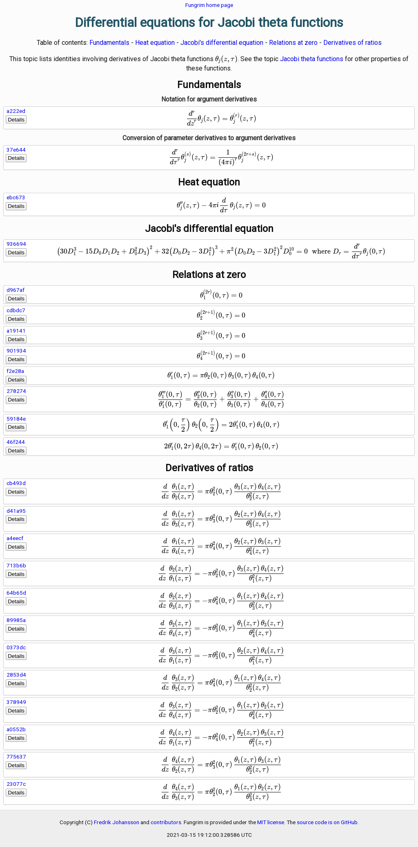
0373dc (16, 647)
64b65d (16, 592)
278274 (16, 391)
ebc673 (16, 197)
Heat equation (155, 42)
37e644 (16, 149)
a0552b (16, 729)
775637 (16, 756)
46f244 (16, 442)
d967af (15, 290)
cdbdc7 (16, 310)
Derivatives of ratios (352, 42)
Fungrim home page (209, 5)
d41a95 (16, 510)
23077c (16, 784)
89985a (16, 620)
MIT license (270, 822)
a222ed (16, 111)
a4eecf (15, 538)
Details (16, 120)
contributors (166, 822)
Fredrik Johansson (116, 822)
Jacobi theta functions (311, 59)
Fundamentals (109, 42)
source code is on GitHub (327, 822)
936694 (16, 243)
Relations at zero (293, 42)
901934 (16, 350)
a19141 (16, 330)
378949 (16, 702)
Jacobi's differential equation (221, 42)
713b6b (16, 565)
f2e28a (15, 371)
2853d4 (16, 674)
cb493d (16, 483)
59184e (16, 418)
